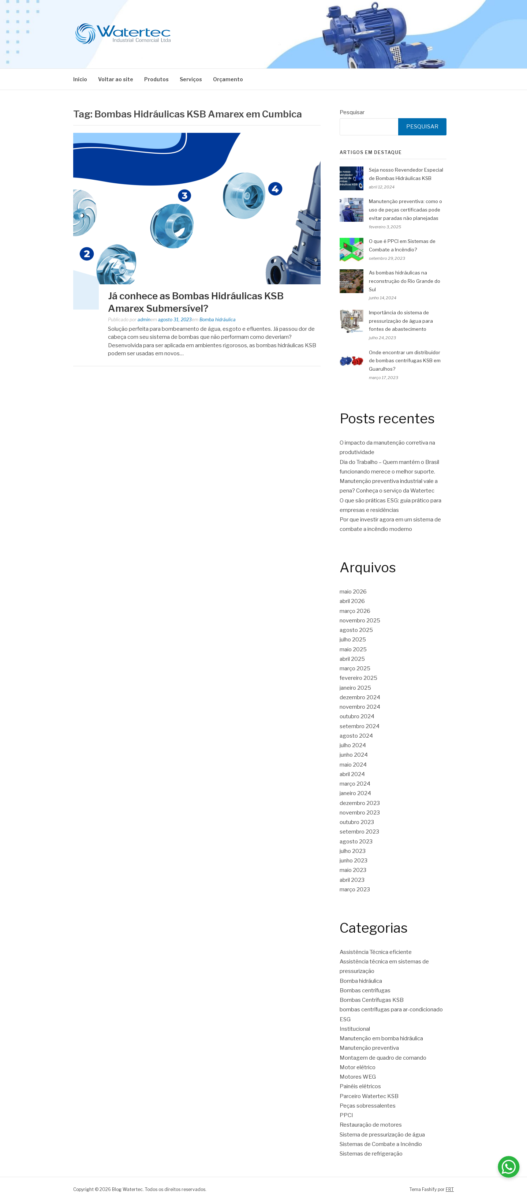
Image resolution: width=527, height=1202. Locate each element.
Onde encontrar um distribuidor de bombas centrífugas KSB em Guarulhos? (405, 360)
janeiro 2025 (355, 688)
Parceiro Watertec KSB (369, 1096)
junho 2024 (354, 755)
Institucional (355, 1029)
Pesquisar (352, 112)
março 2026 (355, 611)
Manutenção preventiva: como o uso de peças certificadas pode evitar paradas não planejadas (405, 209)
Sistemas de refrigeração (371, 1153)
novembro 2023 (360, 812)
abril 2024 (352, 774)
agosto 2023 (356, 841)
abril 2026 (352, 601)
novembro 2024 (360, 707)
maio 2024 (353, 764)
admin (144, 319)
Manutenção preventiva (369, 1048)
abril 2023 (352, 880)
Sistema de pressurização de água (382, 1134)
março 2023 (355, 889)
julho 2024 (353, 745)
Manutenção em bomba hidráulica (381, 1038)
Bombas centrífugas (365, 990)
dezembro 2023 (360, 803)
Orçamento (228, 79)
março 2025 (355, 668)
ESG (345, 1019)
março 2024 (355, 783)
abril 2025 (352, 659)
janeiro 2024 (355, 793)
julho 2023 (353, 851)
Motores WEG (358, 1077)
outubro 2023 (357, 822)
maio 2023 (353, 870)
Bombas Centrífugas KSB (372, 1000)
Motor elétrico (357, 1067)
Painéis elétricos (360, 1086)
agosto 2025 (356, 630)
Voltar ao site (115, 79)
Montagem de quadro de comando (383, 1058)
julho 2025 (353, 639)
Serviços (191, 79)
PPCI (346, 1115)
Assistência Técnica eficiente (376, 952)
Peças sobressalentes (368, 1105)
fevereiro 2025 (358, 678)
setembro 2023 (359, 831)
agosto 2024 (356, 736)
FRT (450, 1189)
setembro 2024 (360, 726)
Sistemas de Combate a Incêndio (381, 1144)
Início (80, 79)
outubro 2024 (357, 716)
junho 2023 (353, 860)
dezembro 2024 (360, 697)
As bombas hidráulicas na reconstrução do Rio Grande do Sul (404, 281)
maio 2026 (353, 591)
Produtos (156, 79)
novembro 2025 (360, 620)
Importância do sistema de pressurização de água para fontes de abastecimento (401, 321)
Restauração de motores (371, 1125)
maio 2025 (353, 649)
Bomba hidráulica (217, 319)
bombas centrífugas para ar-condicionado (391, 1009)
